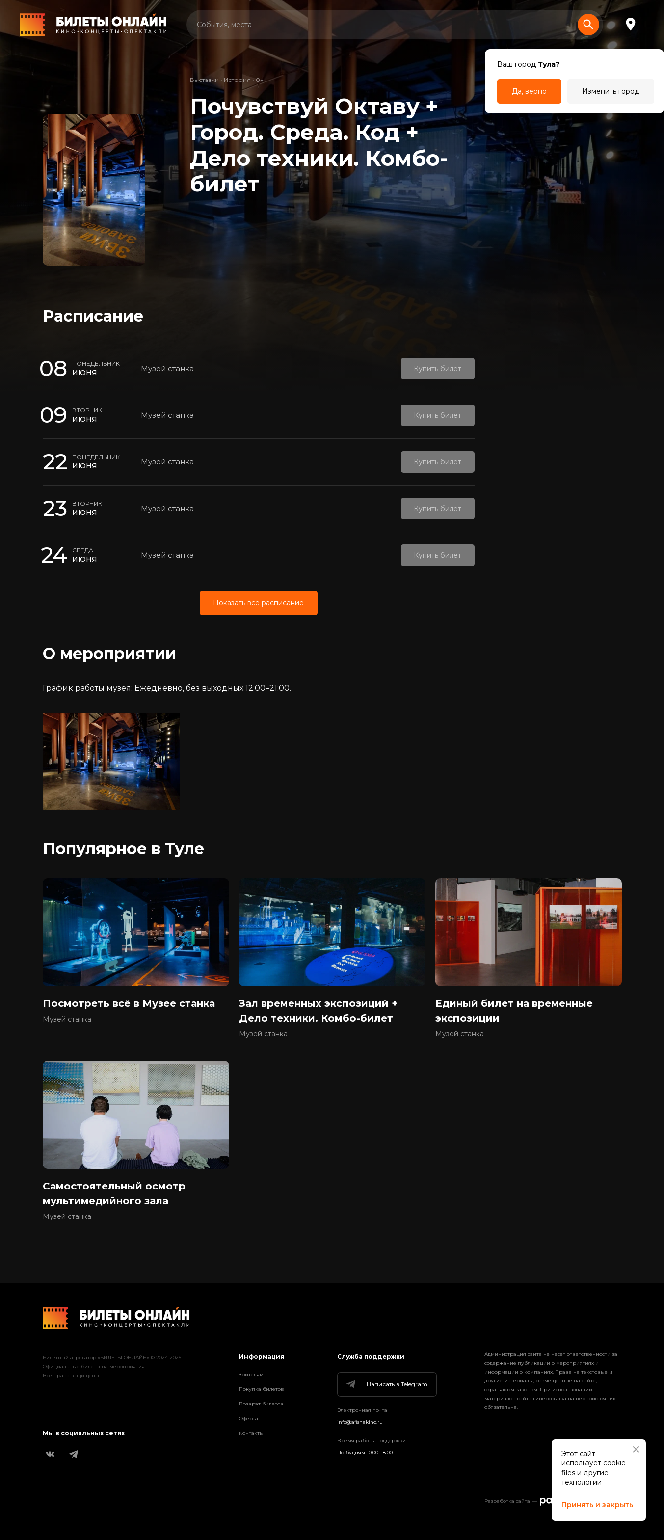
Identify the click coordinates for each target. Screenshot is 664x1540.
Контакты (251, 1433)
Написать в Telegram (386, 1384)
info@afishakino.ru (360, 1422)
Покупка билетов (261, 1389)
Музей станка (167, 368)
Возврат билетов (261, 1404)
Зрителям (251, 1374)
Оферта (248, 1418)
